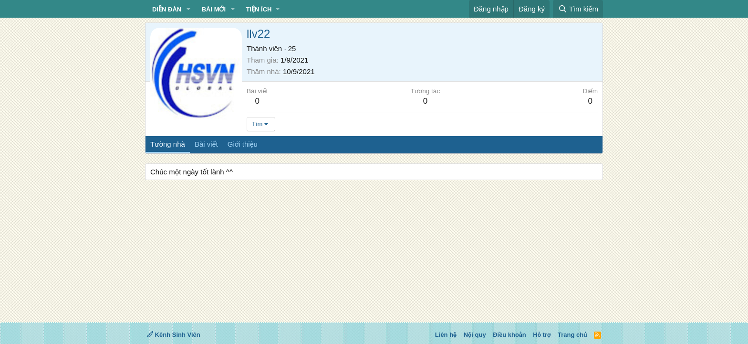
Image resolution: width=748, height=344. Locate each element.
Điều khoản (509, 334)
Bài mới (214, 9)
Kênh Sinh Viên (173, 334)
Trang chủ (572, 334)
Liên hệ (446, 334)
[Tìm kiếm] (578, 9)
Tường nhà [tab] (167, 144)
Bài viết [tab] (206, 144)
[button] (188, 9)
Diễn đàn (166, 9)
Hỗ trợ (542, 334)
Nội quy (475, 334)
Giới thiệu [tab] (243, 144)
